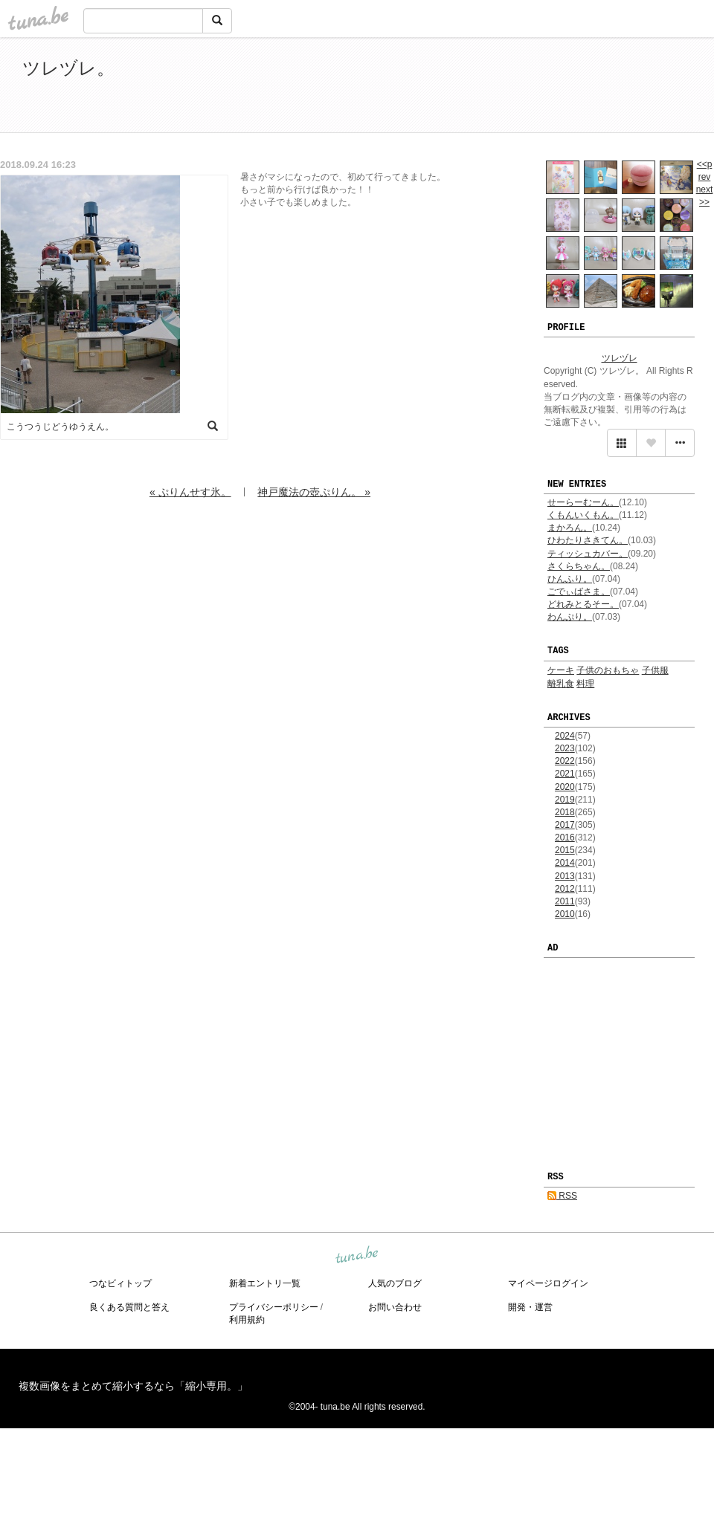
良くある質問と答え (129, 1307)
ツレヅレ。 (68, 68)
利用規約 (247, 1320)
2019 (565, 799)
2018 (565, 812)
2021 (565, 773)
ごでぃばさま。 (578, 591)
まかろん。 (569, 527)
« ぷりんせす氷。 (190, 492)
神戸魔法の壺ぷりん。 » (313, 492)
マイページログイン (548, 1283)
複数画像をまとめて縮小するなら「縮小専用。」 (133, 1386)
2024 (565, 735)
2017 (565, 825)
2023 (565, 748)
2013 (565, 876)
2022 (565, 761)
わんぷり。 (569, 617)
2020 (565, 787)
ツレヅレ (619, 358)
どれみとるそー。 (583, 604)
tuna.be (356, 1255)
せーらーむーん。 (583, 502)
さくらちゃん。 (578, 566)
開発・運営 (530, 1307)
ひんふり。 (569, 579)
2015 (565, 850)
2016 (565, 837)
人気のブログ (395, 1283)
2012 (565, 889)
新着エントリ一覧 (264, 1283)
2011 (565, 901)
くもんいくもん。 (583, 515)
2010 (565, 914)
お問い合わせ (395, 1307)
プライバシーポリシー (273, 1307)
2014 (565, 863)
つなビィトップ (120, 1283)
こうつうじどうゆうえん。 (60, 426)
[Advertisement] (521, 88)
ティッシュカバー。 (587, 553)
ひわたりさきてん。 (587, 540)
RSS (562, 1195)
